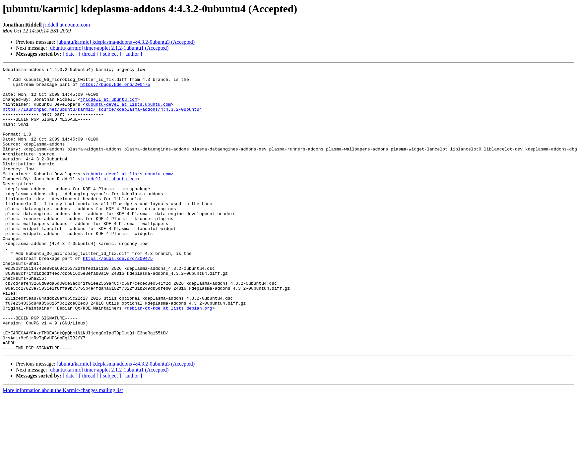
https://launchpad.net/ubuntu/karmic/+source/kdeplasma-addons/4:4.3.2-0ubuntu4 (102, 118)
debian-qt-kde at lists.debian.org (169, 357)
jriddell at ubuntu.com (66, 25)
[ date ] (70, 54)
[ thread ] (88, 54)
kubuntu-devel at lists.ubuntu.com (128, 112)
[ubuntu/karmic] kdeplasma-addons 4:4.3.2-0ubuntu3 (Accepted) (126, 42)
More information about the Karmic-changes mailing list (63, 447)
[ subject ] (110, 54)
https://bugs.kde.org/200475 (115, 88)
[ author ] (132, 54)
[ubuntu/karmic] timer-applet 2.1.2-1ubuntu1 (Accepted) (108, 48)
